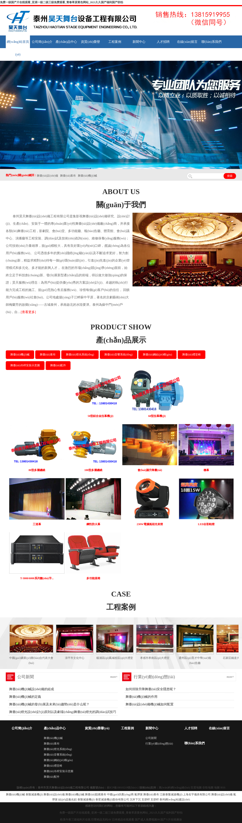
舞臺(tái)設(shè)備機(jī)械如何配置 (150, 704)
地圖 (217, 787)
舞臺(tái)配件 (58, 365)
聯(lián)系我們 (211, 42)
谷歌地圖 (207, 787)
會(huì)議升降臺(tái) (150, 470)
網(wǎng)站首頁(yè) (18, 48)
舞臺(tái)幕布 (48, 354)
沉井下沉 (135, 799)
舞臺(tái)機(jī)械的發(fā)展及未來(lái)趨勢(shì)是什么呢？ (49, 704)
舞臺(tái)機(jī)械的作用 (141, 696)
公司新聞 (150, 738)
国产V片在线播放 (171, 819)
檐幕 (206, 470)
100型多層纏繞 (93, 470)
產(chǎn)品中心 (66, 42)
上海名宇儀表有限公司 (197, 794)
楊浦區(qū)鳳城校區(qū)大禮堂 (114, 658)
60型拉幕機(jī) (156, 416)
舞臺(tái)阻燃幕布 (95, 794)
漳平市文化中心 (74, 658)
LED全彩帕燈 (206, 524)
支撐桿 (146, 799)
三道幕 (37, 524)
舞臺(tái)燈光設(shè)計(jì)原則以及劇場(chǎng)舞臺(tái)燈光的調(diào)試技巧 (62, 712)
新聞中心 (139, 42)
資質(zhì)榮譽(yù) (90, 48)
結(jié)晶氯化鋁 (67, 799)
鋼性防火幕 (93, 524)
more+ (114, 676)
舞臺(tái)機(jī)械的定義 (25, 696)
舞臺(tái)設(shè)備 (54, 794)
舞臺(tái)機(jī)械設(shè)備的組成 (31, 689)
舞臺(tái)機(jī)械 (20, 354)
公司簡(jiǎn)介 (42, 42)
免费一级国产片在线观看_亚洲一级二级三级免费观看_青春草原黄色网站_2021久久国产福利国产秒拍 (61, 2)
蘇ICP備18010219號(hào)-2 (123, 787)
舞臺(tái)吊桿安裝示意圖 (25, 365)
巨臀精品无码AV (101, 819)
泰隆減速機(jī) (34, 794)
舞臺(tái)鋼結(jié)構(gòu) (157, 354)
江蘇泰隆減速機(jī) (171, 794)
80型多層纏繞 (37, 470)
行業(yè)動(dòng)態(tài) (159, 743)
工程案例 (114, 42)
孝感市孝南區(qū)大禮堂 (155, 658)
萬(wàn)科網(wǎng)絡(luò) (175, 787)
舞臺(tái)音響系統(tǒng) (118, 354)
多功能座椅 (93, 578)
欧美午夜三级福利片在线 (75, 819)
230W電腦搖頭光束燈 (150, 524)
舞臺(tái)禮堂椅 (191, 354)
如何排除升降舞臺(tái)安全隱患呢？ (151, 689)
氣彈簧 (138, 794)
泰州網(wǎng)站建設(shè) (174, 799)
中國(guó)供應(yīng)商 (120, 794)
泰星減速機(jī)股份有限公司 (112, 799)
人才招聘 (163, 42)
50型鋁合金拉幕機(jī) (100, 416)
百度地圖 (196, 787)
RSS (222, 787)
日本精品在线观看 (123, 819)
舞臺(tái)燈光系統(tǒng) (80, 354)
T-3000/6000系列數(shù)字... (36, 578)
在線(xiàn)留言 (187, 42)
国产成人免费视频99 (147, 819)
